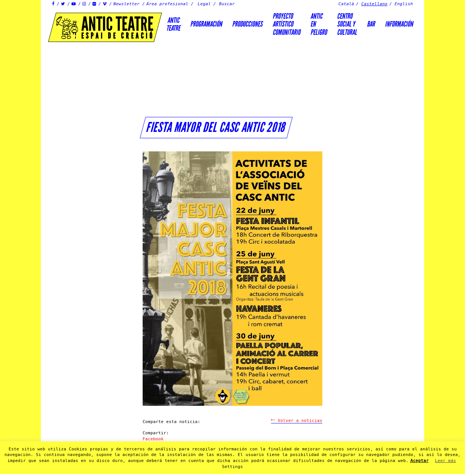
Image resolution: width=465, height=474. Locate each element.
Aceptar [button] (419, 460)
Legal (204, 3)
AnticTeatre (173, 24)
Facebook (153, 439)
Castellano (374, 3)
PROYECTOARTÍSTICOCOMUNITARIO (286, 24)
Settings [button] (232, 466)
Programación (206, 23)
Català (346, 3)
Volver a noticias (296, 420)
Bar (371, 23)
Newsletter (126, 3)
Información (399, 23)
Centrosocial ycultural (347, 24)
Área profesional (167, 3)
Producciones (247, 23)
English (404, 3)
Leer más (445, 460)
